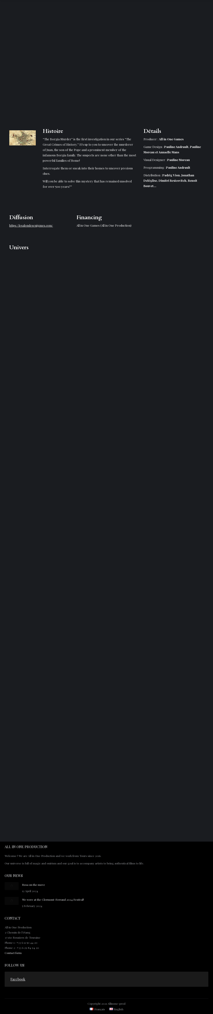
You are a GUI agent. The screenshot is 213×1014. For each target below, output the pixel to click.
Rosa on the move (33, 884)
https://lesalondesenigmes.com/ (31, 225)
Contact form (13, 953)
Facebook (17, 979)
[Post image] (12, 886)
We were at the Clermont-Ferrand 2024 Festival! (53, 899)
